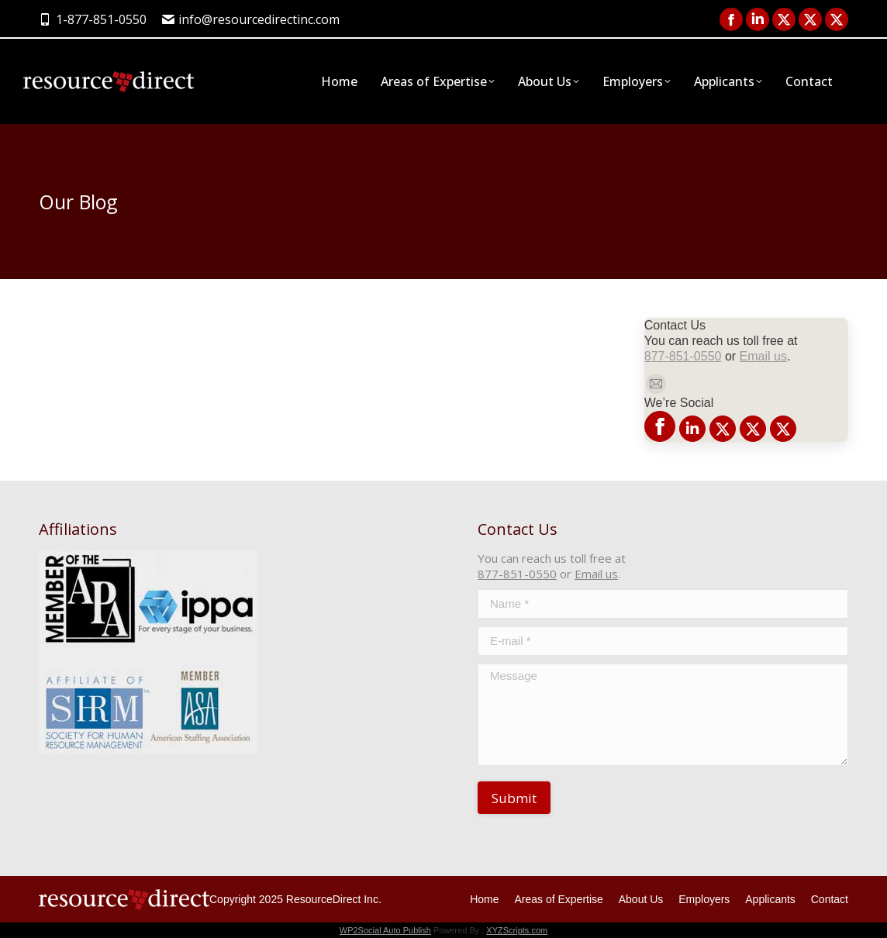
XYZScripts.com (516, 930)
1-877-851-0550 (93, 19)
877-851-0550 (683, 356)
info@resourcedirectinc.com (251, 19)
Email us (763, 356)
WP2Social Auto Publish (385, 930)
